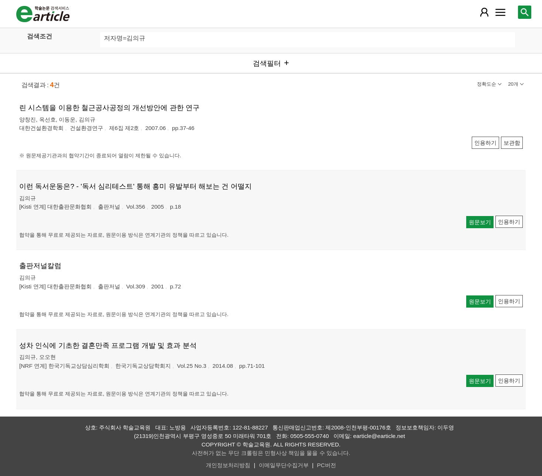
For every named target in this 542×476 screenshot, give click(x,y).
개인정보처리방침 (228, 465)
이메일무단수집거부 (284, 465)
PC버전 (326, 465)
